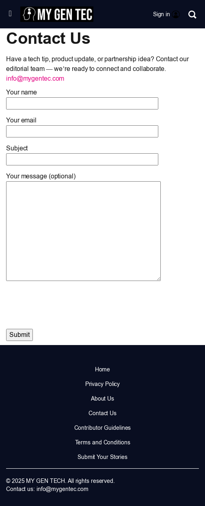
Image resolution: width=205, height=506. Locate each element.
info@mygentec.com (35, 78)
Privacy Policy (102, 384)
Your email (82, 126)
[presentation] (67, 301)
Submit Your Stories (102, 457)
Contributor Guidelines (102, 428)
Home (102, 369)
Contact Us (102, 413)
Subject (82, 154)
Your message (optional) (83, 227)
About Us (102, 398)
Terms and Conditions (102, 442)
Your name (82, 98)
